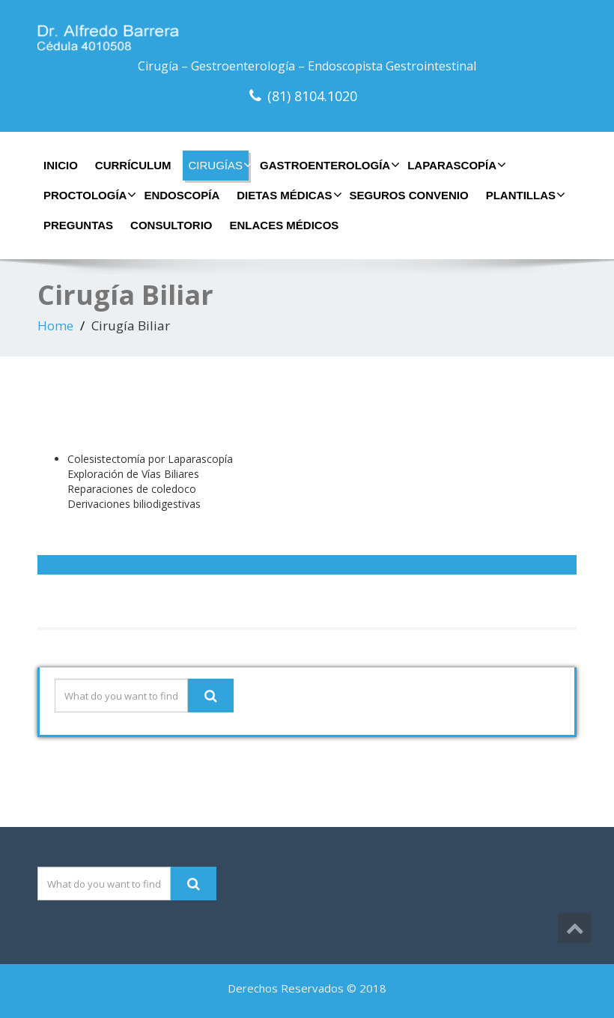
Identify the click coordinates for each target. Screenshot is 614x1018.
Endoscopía (181, 195)
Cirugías (219, 165)
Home (55, 325)
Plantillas (524, 195)
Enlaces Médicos (284, 225)
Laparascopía (454, 165)
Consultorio (171, 225)
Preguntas (78, 225)
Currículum (133, 165)
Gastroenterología (328, 165)
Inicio (60, 165)
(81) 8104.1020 (312, 96)
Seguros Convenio (409, 195)
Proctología (88, 195)
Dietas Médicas (287, 195)
